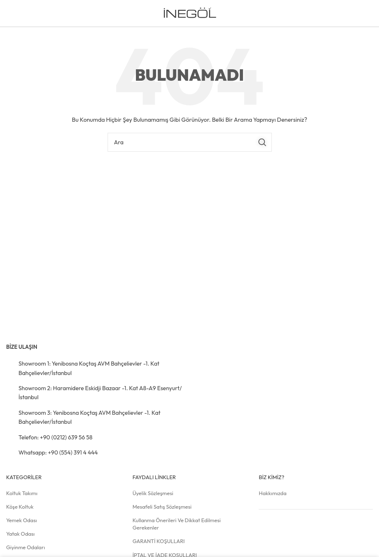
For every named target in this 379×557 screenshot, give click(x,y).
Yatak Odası (20, 533)
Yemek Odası (21, 520)
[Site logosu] (189, 12)
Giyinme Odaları (25, 547)
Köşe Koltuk (20, 506)
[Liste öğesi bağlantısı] (95, 368)
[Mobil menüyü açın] (360, 13)
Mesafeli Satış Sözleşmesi (162, 506)
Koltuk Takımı (21, 493)
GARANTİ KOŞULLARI (159, 541)
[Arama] (190, 142)
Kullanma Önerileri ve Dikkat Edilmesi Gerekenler (177, 524)
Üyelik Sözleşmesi (153, 493)
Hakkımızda (272, 493)
